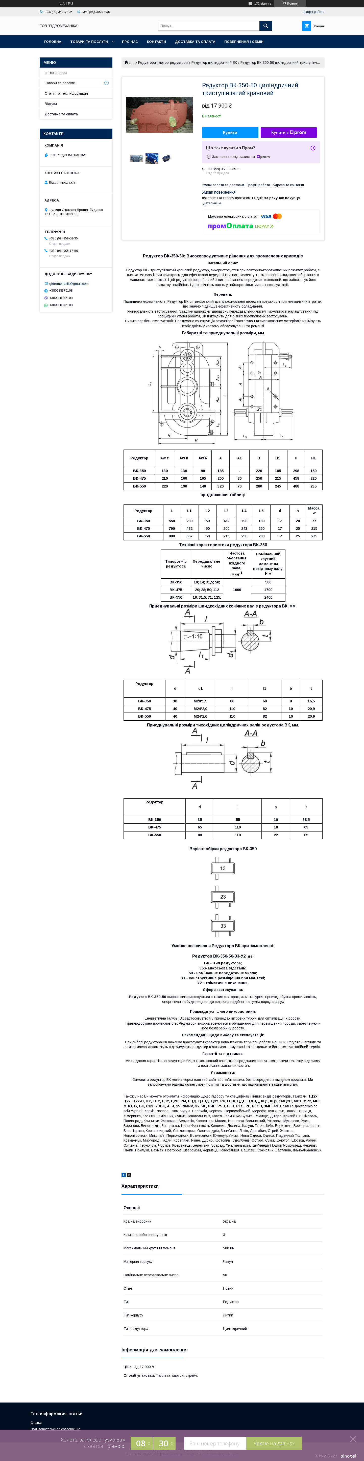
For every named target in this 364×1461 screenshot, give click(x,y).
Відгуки (51, 104)
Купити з (288, 132)
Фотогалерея (56, 73)
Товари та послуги (89, 42)
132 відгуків (262, 3)
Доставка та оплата (195, 42)
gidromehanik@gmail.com (69, 283)
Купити (230, 132)
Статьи (36, 1423)
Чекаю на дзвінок (274, 1443)
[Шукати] (265, 26)
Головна (52, 42)
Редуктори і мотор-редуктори (163, 62)
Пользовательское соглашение (55, 1429)
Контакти (156, 42)
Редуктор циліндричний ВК (214, 62)
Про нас (130, 42)
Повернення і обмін (243, 42)
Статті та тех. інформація (66, 93)
